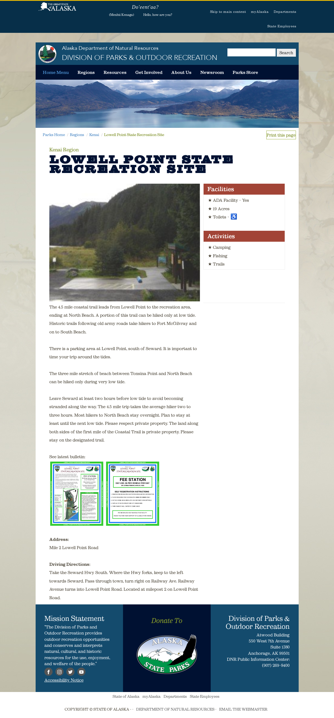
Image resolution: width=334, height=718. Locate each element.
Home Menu (56, 72)
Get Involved (148, 72)
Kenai (94, 134)
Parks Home (54, 134)
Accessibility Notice (64, 679)
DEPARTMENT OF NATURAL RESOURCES (175, 709)
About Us (181, 72)
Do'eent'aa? (145, 7)
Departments (285, 11)
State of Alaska (57, 9)
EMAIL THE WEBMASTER (243, 709)
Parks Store (245, 72)
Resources (115, 72)
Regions (86, 72)
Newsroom (212, 72)
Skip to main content (228, 11)
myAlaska (260, 11)
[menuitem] (55, 72)
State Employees (281, 26)
